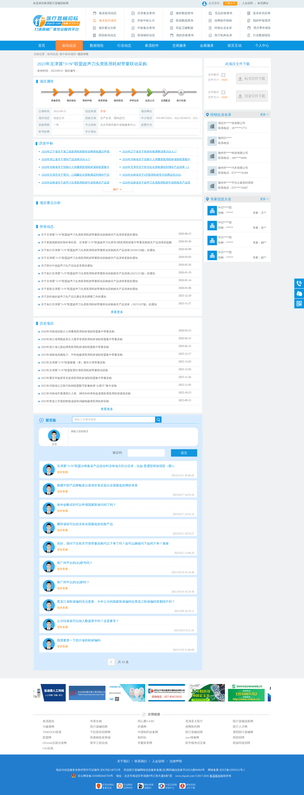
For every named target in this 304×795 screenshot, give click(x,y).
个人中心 (262, 45)
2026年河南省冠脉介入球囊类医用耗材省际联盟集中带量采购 (77, 331)
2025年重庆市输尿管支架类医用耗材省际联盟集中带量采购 (76, 378)
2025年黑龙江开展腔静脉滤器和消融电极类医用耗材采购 (75, 401)
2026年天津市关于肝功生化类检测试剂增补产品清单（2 (155, 167)
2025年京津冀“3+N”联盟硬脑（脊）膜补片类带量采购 (73, 362)
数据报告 (97, 45)
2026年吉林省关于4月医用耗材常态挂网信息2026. (151, 174)
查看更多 (107, 409)
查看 (103, 111)
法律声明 (175, 761)
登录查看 (62, 472)
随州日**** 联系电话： (225, 141)
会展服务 (207, 45)
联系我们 (141, 761)
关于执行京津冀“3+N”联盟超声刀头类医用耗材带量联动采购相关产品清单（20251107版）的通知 (99, 304)
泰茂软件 (152, 45)
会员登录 (214, 3)
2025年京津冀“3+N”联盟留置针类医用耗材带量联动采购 (74, 370)
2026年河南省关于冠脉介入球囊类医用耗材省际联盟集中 (156, 159)
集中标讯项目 (68, 54)
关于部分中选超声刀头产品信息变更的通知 (67, 265)
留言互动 (235, 45)
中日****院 (242, 210)
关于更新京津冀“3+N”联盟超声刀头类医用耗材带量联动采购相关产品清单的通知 (89, 288)
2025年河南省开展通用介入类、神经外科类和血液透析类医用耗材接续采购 (86, 393)
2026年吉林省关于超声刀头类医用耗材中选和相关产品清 (75, 182)
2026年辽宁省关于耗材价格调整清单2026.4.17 (149, 151)
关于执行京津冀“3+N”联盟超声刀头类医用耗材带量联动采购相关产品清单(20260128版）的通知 (98, 250)
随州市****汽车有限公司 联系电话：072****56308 (233, 170)
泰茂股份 (215, 775)
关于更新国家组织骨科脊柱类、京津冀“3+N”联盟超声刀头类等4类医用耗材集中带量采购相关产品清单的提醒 (106, 242)
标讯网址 (263, 3)
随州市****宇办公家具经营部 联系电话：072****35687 (235, 185)
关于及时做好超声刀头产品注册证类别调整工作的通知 (73, 296)
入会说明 (247, 3)
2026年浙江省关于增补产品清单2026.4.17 (65, 159)
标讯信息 (69, 45)
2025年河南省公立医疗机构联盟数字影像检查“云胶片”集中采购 (79, 385)
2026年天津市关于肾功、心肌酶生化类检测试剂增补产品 (75, 174)
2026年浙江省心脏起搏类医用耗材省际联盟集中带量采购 (75, 347)
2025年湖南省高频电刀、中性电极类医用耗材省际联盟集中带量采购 (82, 354)
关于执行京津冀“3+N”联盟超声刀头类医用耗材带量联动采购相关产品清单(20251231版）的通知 (98, 273)
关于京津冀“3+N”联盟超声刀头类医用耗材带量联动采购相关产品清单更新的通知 (89, 234)
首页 (41, 45)
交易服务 (179, 45)
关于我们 (123, 761)
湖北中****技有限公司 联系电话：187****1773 (232, 126)
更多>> (264, 114)
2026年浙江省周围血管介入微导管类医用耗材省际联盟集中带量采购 (82, 339)
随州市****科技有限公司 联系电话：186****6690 (233, 155)
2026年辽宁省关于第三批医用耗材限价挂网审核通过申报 (75, 151)
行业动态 (124, 45)
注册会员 (230, 3)
